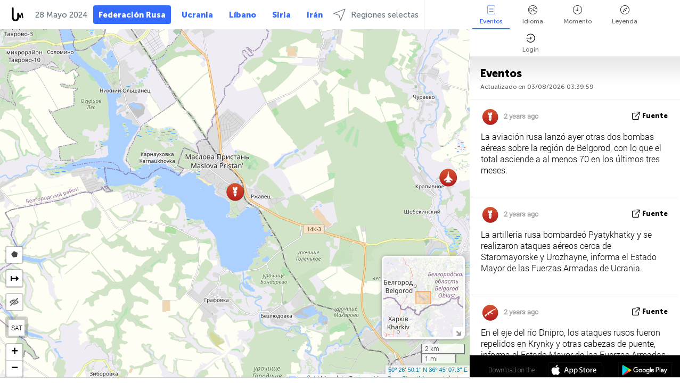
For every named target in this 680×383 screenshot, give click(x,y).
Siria (281, 15)
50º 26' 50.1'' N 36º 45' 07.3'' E (428, 370)
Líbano (242, 15)
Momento (577, 15)
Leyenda (624, 15)
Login (530, 43)
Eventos (491, 15)
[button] (448, 177)
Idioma (532, 15)
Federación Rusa (132, 15)
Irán (315, 15)
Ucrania (197, 15)
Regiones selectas (376, 15)
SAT (16, 327)
